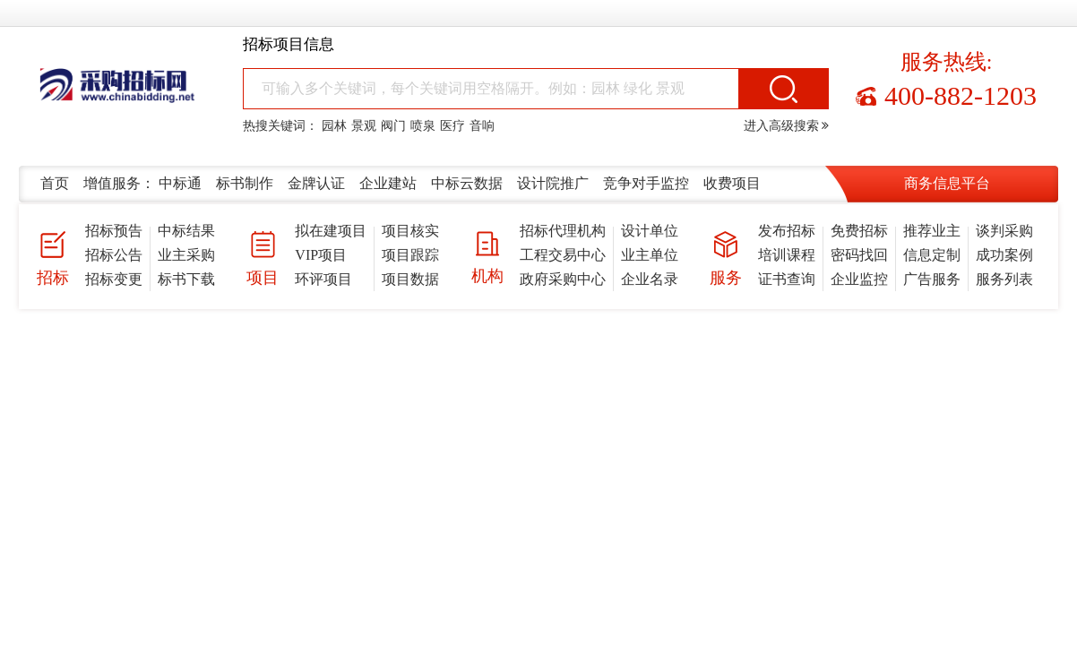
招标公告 (113, 254)
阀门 (393, 126)
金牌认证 (316, 183)
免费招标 (859, 230)
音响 (482, 126)
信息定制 (932, 254)
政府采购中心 (563, 279)
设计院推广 (553, 183)
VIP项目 (321, 254)
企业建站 (388, 183)
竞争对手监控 (646, 183)
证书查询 (786, 279)
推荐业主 (932, 230)
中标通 (180, 183)
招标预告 (113, 230)
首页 (54, 183)
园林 (334, 126)
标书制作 (244, 183)
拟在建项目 (330, 230)
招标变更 (113, 279)
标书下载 (186, 279)
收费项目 (732, 183)
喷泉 (422, 126)
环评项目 (323, 279)
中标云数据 (467, 183)
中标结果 (186, 230)
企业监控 (859, 279)
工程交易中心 (563, 254)
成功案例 (1004, 254)
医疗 (452, 126)
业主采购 (186, 254)
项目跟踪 (410, 254)
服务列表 (1004, 279)
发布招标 (786, 230)
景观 (363, 126)
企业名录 (649, 279)
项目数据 (410, 279)
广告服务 (932, 279)
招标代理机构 (563, 230)
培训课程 (786, 254)
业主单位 (649, 254)
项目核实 (410, 230)
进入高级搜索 (787, 126)
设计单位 (649, 230)
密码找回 (859, 254)
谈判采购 (1004, 230)
